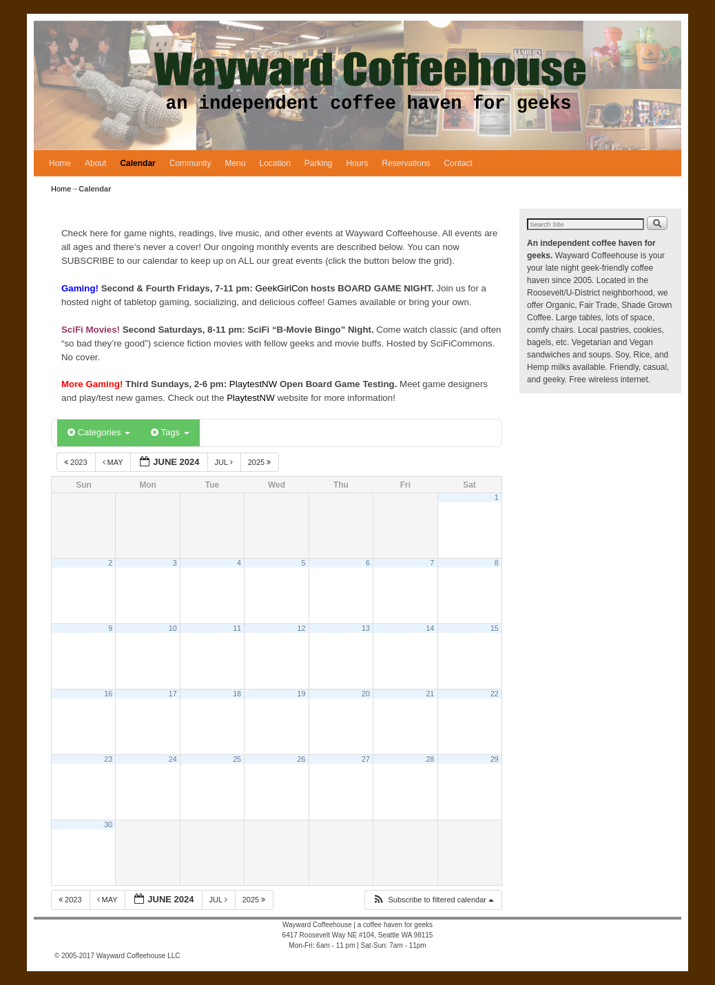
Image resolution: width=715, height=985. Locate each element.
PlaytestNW (254, 384)
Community (190, 163)
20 (366, 694)
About (95, 163)
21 (430, 694)
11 (237, 628)
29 (494, 759)
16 (108, 694)
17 (173, 694)
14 (430, 628)
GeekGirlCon (283, 288)
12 (302, 628)
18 (237, 694)
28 (430, 759)
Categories (99, 432)
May (114, 462)
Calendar (137, 163)
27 (366, 759)
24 (173, 759)
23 (108, 759)
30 (108, 824)
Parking (318, 163)
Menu (235, 163)
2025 (260, 462)
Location (274, 163)
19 (302, 694)
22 (494, 694)
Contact (458, 163)
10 (173, 628)
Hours (357, 163)
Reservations (406, 163)
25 (237, 759)
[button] (433, 900)
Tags (170, 432)
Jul (225, 462)
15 (494, 628)
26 (302, 759)
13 (366, 628)
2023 (77, 462)
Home (60, 163)
